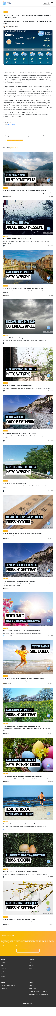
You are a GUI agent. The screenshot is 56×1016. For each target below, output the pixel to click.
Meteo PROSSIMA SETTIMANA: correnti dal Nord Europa (19, 919)
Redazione (32, 968)
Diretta (3, 976)
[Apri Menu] (52, 3)
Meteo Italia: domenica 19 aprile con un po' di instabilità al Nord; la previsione (24, 190)
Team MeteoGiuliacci (8, 636)
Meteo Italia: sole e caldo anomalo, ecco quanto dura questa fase (21, 631)
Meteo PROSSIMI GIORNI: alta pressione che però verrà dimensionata (22, 533)
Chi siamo (28, 950)
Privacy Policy (4, 988)
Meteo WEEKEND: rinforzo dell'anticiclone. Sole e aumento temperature (23, 288)
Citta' (2, 965)
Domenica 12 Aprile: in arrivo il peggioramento (16, 338)
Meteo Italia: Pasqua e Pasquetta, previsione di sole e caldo (19, 824)
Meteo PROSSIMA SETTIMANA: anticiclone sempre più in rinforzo (21, 726)
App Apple (31, 985)
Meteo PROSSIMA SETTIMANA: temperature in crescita (19, 581)
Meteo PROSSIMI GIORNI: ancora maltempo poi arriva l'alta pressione (22, 776)
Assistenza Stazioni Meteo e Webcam (39, 994)
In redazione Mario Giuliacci (12, 26)
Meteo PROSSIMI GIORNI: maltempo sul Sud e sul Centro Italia (20, 871)
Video (30, 962)
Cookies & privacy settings (8, 985)
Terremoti (3, 974)
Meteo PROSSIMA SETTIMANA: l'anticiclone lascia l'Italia (19, 239)
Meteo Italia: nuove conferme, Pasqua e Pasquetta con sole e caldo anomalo (24, 678)
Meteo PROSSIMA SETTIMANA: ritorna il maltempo (17, 385)
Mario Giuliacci (11, 124)
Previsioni (3, 962)
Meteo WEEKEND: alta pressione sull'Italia (14, 483)
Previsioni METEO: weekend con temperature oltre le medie (19, 433)
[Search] (46, 3)
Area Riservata (28, 1003)
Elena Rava (6, 245)
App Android (32, 988)
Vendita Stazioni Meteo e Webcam (38, 991)
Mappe (3, 971)
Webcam (3, 968)
